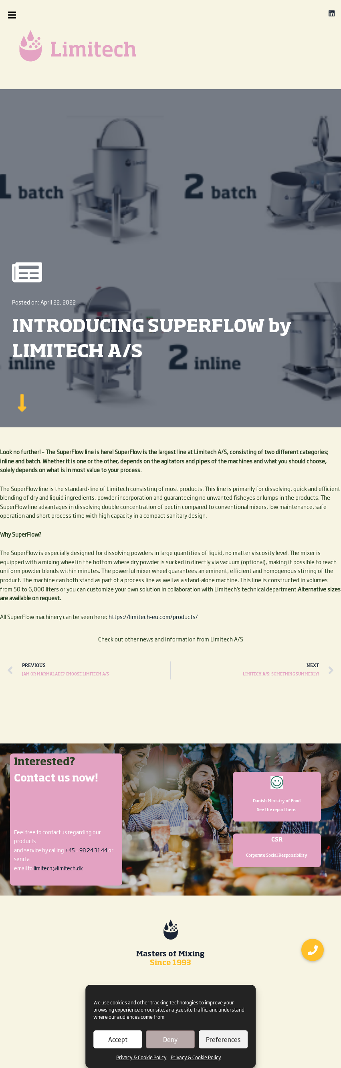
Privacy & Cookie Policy (141, 1057)
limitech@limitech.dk (58, 868)
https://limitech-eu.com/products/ (153, 617)
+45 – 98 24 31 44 (86, 850)
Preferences (223, 1039)
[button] (29, 15)
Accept (117, 1039)
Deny (170, 1039)
